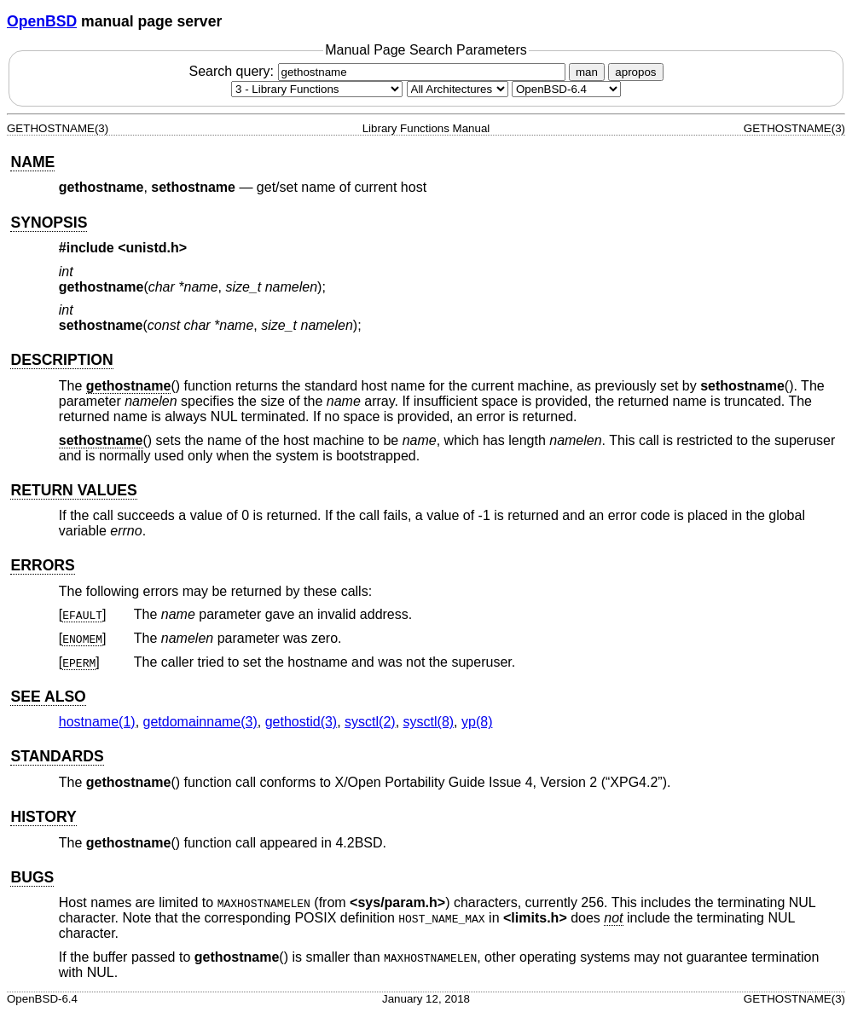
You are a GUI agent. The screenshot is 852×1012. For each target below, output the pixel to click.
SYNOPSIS (48, 222)
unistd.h (152, 247)
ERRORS (42, 565)
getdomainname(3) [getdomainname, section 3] (200, 721)
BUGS (32, 877)
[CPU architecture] (457, 89)
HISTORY (43, 816)
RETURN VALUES (73, 490)
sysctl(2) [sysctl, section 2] (370, 721)
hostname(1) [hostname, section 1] (97, 721)
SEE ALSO (47, 696)
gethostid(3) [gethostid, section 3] (301, 721)
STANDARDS (56, 756)
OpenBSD (42, 21)
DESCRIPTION (61, 359)
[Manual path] (566, 89)
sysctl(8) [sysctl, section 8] (429, 721)
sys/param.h (397, 902)
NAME (32, 162)
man (587, 72)
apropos (635, 72)
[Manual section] (317, 89)
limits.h (535, 918)
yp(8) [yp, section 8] (476, 721)
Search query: (378, 71)
